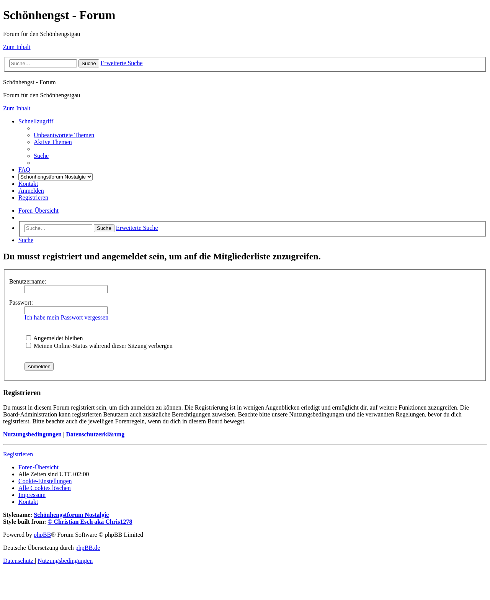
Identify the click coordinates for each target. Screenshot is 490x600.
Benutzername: (27, 281)
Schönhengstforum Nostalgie (71, 514)
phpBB (42, 534)
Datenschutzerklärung (95, 434)
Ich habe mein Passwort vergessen (66, 317)
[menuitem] (64, 135)
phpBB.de (87, 547)
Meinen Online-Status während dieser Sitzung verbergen (99, 346)
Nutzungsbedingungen (32, 434)
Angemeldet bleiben (54, 338)
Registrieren (18, 454)
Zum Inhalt (17, 47)
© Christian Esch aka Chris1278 (90, 521)
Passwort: (21, 302)
